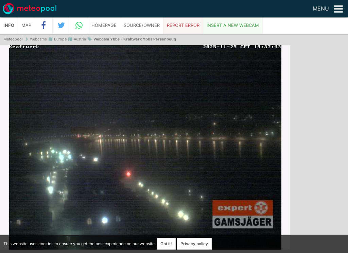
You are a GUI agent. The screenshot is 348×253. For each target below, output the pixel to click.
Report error (183, 25)
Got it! (166, 243)
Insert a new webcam (233, 25)
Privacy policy (194, 243)
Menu (328, 9)
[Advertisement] (319, 150)
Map (26, 25)
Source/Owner (142, 25)
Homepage (104, 25)
